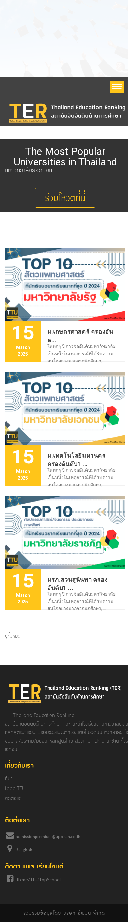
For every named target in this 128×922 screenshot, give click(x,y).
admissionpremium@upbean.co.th (48, 836)
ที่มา (9, 778)
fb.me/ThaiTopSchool (39, 879)
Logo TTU (15, 788)
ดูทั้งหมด (13, 636)
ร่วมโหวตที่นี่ (65, 198)
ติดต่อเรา (13, 798)
